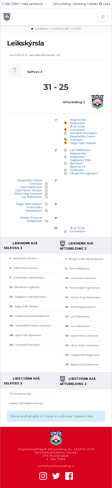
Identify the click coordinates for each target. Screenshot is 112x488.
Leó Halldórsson (80, 150)
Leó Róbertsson (31, 197)
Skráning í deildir (85, 4)
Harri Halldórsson (31, 187)
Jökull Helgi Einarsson (28, 193)
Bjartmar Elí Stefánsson (77, 168)
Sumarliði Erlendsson (83, 133)
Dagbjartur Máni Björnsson (80, 161)
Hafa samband (32, 4)
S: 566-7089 (10, 4)
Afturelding (62, 4)
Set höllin (34, 55)
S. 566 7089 (56, 459)
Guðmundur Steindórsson (33, 209)
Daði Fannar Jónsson (28, 190)
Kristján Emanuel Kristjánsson (31, 219)
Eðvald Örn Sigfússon (84, 173)
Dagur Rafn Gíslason (83, 143)
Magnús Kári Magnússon (78, 121)
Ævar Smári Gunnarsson (77, 128)
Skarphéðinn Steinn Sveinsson (82, 138)
